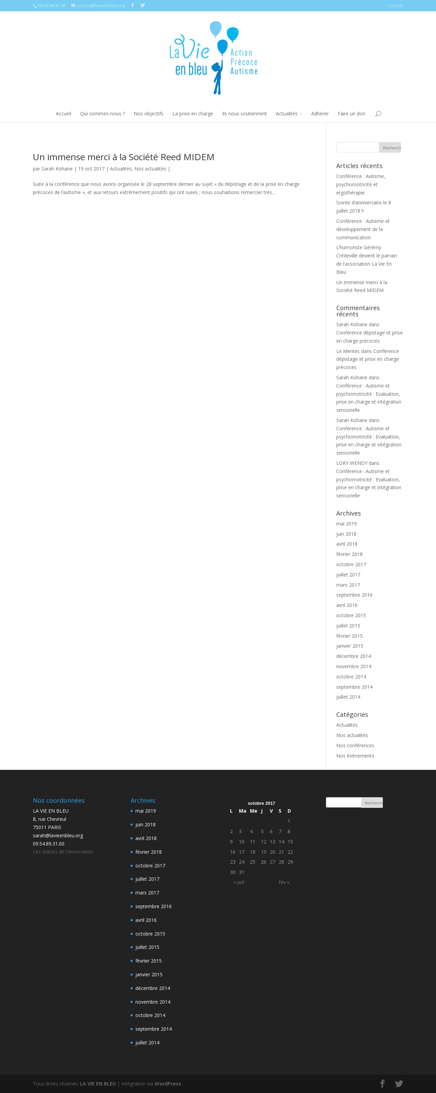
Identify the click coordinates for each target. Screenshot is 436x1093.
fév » (284, 882)
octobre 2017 (351, 564)
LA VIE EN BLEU (98, 1083)
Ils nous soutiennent (244, 113)
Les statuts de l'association (63, 851)
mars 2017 (348, 585)
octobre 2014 (351, 676)
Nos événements (355, 755)
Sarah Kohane (57, 168)
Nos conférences (355, 745)
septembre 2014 (354, 687)
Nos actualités (150, 168)
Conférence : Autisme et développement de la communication (363, 229)
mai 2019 (346, 523)
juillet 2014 (348, 697)
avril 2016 (347, 605)
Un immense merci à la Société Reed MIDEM (124, 157)
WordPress (168, 1083)
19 (263, 852)
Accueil (63, 113)
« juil (238, 882)
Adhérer (320, 113)
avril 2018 (347, 544)
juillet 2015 (348, 625)
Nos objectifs (149, 113)
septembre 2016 (354, 595)
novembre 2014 (353, 666)
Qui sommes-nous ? (102, 113)
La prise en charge (192, 113)
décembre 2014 (353, 656)
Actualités (287, 113)
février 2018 (349, 554)
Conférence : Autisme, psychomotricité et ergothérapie (360, 184)
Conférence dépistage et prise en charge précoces (367, 359)
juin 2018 (346, 534)
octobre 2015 (351, 615)
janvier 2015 (349, 646)
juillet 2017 (348, 574)
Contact (395, 6)
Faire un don (351, 113)
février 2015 (349, 636)
